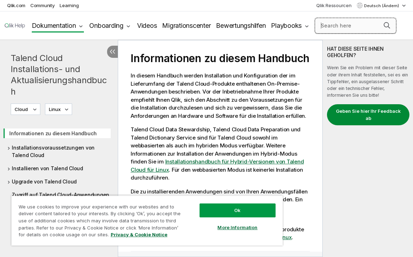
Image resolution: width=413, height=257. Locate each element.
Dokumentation (54, 25)
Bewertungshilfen (241, 25)
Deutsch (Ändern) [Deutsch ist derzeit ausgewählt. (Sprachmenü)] (382, 5)
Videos (147, 25)
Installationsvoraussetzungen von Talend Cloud (53, 151)
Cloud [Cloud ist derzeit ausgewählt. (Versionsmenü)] (22, 109)
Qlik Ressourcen (333, 5)
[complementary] (368, 148)
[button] (387, 25)
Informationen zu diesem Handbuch (53, 133)
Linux (55, 109)
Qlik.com (16, 5)
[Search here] (355, 25)
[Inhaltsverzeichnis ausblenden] (112, 52)
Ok (210, 205)
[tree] (59, 161)
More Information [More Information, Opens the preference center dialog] (211, 222)
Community (42, 5)
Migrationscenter (186, 25)
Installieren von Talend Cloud (47, 168)
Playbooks (286, 25)
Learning (69, 5)
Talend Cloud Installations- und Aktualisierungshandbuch (59, 75)
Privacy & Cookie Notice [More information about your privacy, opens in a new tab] (69, 236)
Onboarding (106, 25)
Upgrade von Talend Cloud (44, 181)
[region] (131, 218)
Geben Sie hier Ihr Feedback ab (368, 114)
